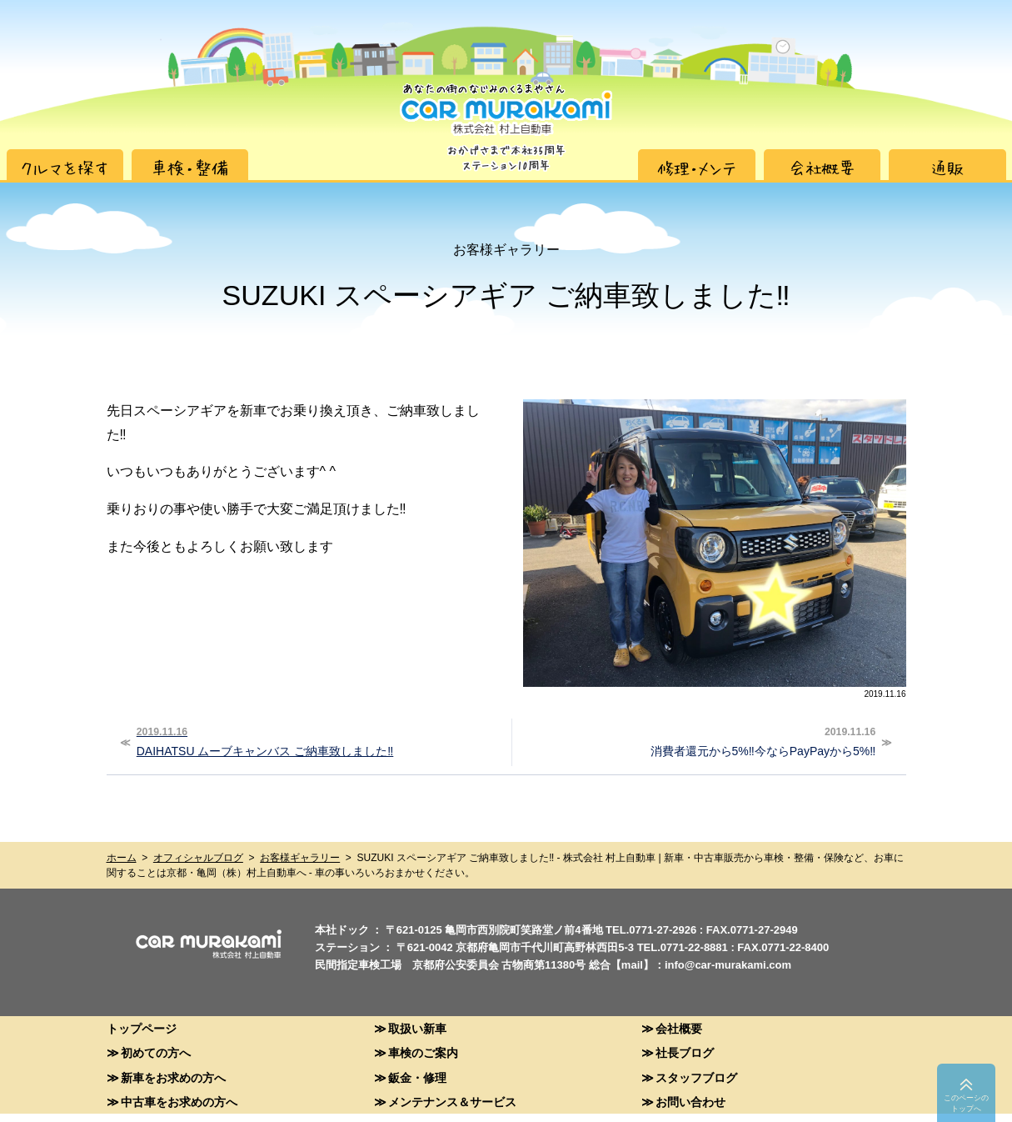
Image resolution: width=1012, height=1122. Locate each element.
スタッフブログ (696, 1077)
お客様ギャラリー (300, 858)
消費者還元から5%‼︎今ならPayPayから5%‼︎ (696, 740)
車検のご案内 (423, 1052)
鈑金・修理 (417, 1077)
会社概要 (679, 1028)
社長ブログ (685, 1052)
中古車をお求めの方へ (179, 1101)
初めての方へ (156, 1052)
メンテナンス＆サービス (452, 1101)
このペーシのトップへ (966, 1103)
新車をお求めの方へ (173, 1077)
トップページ (142, 1028)
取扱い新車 (417, 1028)
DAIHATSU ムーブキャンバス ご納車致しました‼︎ (317, 740)
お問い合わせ (690, 1101)
